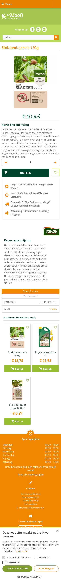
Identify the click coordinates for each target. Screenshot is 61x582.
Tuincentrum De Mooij (31, 494)
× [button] (57, 531)
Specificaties (30, 291)
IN (38, 29)
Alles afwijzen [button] (46, 568)
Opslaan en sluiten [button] (17, 568)
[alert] (30, 554)
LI (44, 29)
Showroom (30, 296)
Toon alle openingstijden (31, 474)
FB (32, 29)
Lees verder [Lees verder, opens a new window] (22, 551)
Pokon (53, 308)
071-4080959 (31, 504)
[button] (30, 576)
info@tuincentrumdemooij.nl (31, 507)
